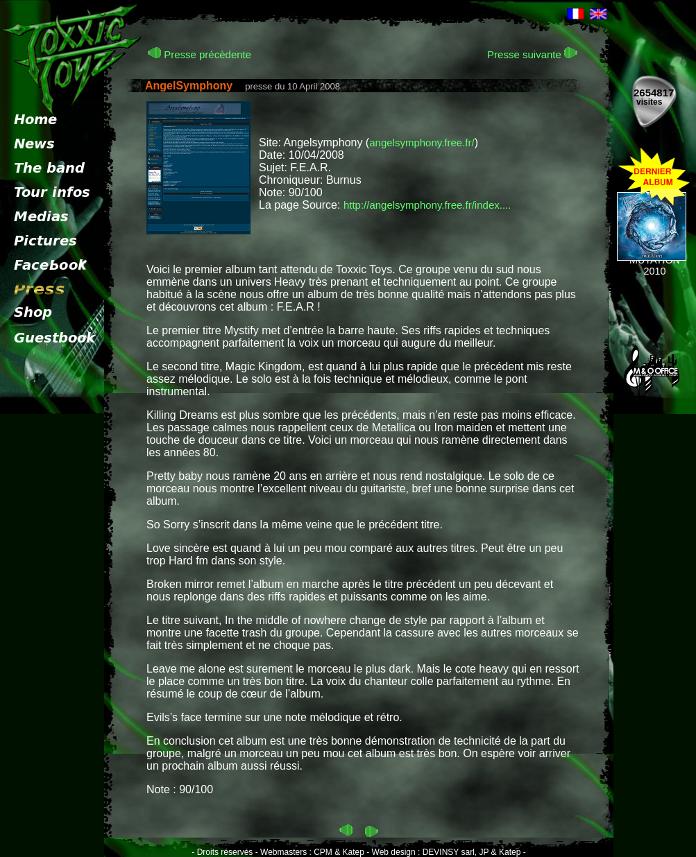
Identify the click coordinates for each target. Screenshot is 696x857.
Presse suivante (532, 54)
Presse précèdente (199, 54)
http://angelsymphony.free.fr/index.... (427, 205)
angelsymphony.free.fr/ (421, 142)
